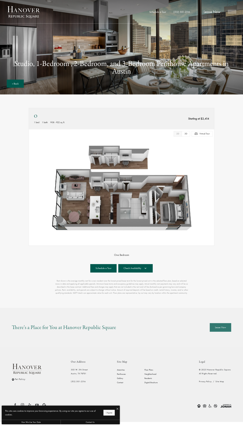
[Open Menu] (232, 11)
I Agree (109, 412)
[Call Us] (79, 382)
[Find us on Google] (44, 405)
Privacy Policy (205, 381)
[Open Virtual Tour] (202, 134)
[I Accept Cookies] (117, 409)
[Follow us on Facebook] (15, 405)
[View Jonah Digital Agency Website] (226, 406)
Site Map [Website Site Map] (219, 381)
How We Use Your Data (31, 422)
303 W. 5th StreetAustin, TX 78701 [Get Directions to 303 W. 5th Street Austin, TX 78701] (79, 371)
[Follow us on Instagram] (22, 405)
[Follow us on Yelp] (29, 405)
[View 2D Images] (178, 134)
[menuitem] (128, 370)
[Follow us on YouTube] (37, 405)
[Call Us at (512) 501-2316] (181, 12)
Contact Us (90, 422)
